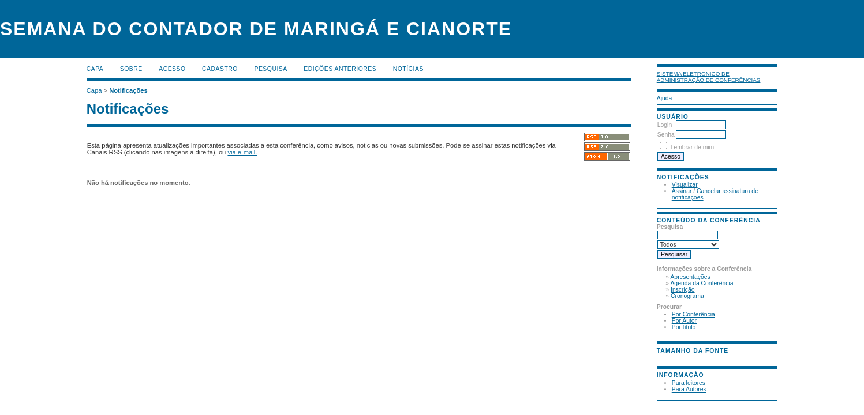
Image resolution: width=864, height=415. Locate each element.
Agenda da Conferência (701, 283)
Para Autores (689, 389)
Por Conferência (693, 314)
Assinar (682, 191)
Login (664, 125)
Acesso (172, 69)
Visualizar (685, 185)
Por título (684, 327)
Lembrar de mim (693, 147)
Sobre (131, 69)
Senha (666, 134)
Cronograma (687, 296)
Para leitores (688, 383)
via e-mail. (242, 152)
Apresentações (690, 277)
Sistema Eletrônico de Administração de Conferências (709, 76)
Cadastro (220, 69)
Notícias (408, 69)
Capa (95, 69)
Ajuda (664, 98)
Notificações (128, 90)
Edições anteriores (340, 69)
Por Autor (684, 321)
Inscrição (683, 289)
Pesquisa (270, 69)
